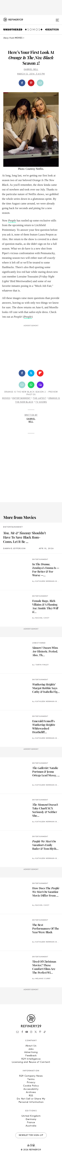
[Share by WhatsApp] (31, 384)
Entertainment (21, 398)
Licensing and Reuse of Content (31, 1062)
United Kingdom (31, 1116)
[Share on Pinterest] (31, 83)
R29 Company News (31, 1076)
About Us (31, 1046)
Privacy (31, 1082)
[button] (31, 83)
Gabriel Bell (31, 70)
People (12, 220)
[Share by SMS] (40, 384)
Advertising (31, 1052)
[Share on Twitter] (31, 373)
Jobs (31, 1049)
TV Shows (41, 402)
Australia (31, 1126)
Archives (31, 1092)
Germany (31, 1119)
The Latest (39, 398)
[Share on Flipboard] (40, 373)
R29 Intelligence (31, 1059)
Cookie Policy (31, 1086)
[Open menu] (57, 18)
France (31, 1122)
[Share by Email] (40, 83)
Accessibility (30, 1089)
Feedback (31, 1055)
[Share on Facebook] (22, 83)
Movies (6, 398)
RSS (31, 1095)
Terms (31, 1079)
